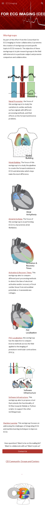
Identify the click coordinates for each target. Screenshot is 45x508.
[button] (3, 3)
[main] (22, 46)
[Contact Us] (22, 451)
